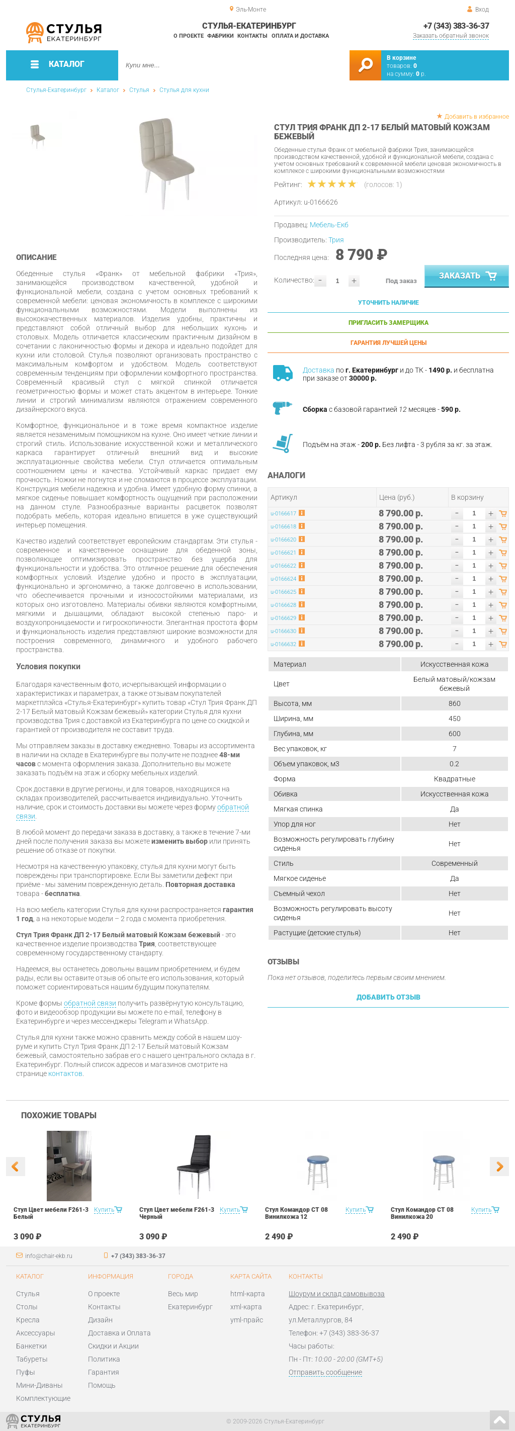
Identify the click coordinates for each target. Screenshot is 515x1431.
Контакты (252, 36)
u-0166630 (283, 631)
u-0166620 (283, 539)
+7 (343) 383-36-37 (456, 26)
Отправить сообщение (325, 1372)
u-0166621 (283, 553)
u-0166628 (283, 605)
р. (421, 73)
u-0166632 (283, 644)
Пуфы (25, 1372)
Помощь (102, 1385)
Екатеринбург (190, 1307)
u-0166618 (283, 526)
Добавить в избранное (477, 116)
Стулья (139, 90)
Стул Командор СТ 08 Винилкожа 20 (422, 1213)
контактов (65, 1073)
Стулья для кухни (184, 90)
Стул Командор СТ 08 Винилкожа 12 (296, 1213)
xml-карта (246, 1307)
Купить (104, 1209)
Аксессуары (35, 1333)
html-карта (247, 1294)
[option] (163, 163)
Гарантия (103, 1372)
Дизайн (100, 1320)
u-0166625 (283, 592)
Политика (104, 1359)
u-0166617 (283, 513)
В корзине (401, 57)
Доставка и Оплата (119, 1333)
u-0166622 (283, 566)
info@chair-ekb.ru (48, 1256)
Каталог (108, 90)
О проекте (189, 36)
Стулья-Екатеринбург (56, 90)
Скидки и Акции (113, 1346)
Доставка (318, 370)
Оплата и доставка (300, 36)
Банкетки (31, 1346)
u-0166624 (283, 579)
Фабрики (220, 36)
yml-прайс (246, 1320)
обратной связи (90, 1003)
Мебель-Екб (329, 225)
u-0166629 (283, 618)
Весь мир (183, 1294)
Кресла (28, 1320)
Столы (27, 1307)
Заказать (469, 276)
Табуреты (32, 1359)
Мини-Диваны (39, 1385)
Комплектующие (43, 1398)
